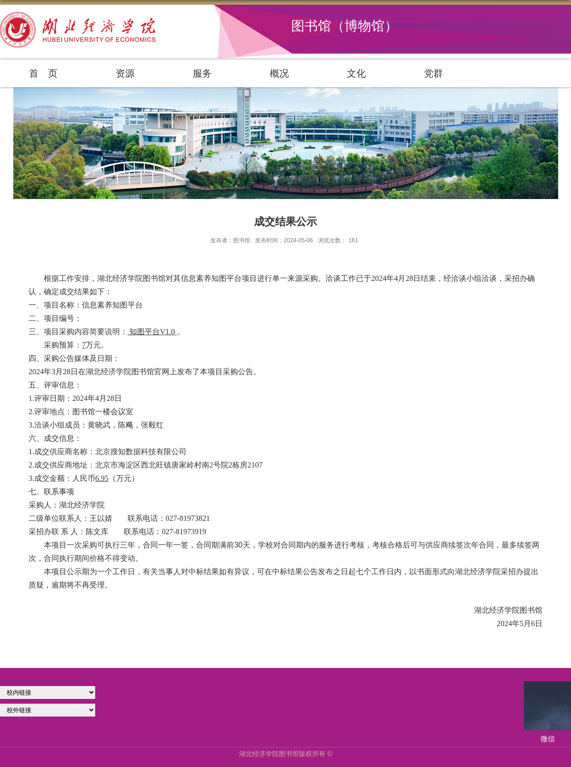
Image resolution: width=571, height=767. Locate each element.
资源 (125, 73)
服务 (202, 73)
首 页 (43, 73)
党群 (433, 73)
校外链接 (47, 710)
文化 (356, 73)
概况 (279, 73)
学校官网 (47, 692)
